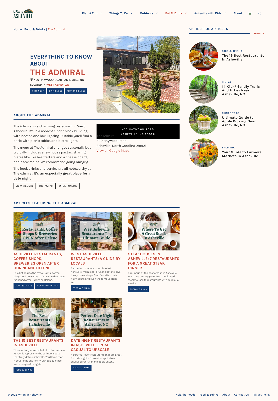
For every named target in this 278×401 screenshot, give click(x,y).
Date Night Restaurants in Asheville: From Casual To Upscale (95, 345)
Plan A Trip (94, 13)
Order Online (68, 185)
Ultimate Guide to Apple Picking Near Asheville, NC (239, 121)
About (237, 13)
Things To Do (122, 13)
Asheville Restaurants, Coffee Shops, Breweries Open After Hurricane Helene (38, 261)
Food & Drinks (34, 29)
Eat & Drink (178, 13)
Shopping (228, 147)
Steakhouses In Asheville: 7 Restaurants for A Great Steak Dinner (153, 261)
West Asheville (57, 84)
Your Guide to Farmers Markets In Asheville (242, 154)
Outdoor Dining (76, 91)
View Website (25, 185)
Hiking (226, 82)
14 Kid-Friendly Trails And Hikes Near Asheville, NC (241, 90)
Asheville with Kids (212, 13)
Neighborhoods (186, 394)
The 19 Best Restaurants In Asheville (243, 57)
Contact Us (241, 394)
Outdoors (151, 13)
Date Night (38, 91)
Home (18, 29)
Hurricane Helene (47, 285)
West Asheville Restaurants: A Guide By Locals (95, 259)
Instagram (46, 185)
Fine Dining (55, 91)
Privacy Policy (261, 394)
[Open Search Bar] (259, 13)
